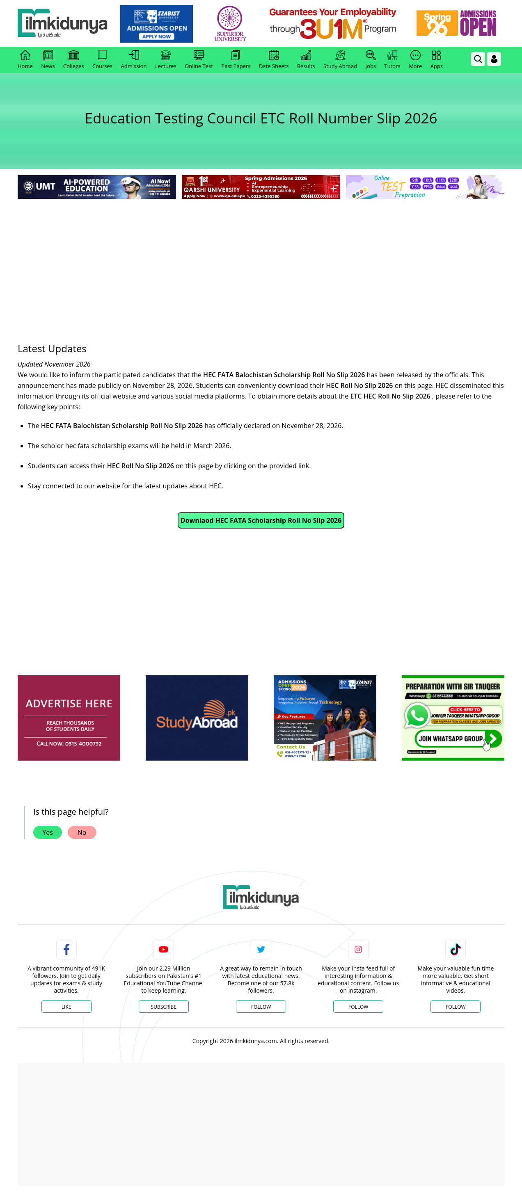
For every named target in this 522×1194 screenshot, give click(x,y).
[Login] (494, 59)
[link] (157, 24)
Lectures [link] (165, 60)
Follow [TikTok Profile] (455, 1006)
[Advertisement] (261, 262)
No (82, 832)
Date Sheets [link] (274, 60)
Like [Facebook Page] (66, 1006)
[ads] (69, 718)
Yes (47, 832)
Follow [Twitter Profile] (261, 1006)
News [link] (48, 60)
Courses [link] (102, 60)
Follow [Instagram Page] (358, 1006)
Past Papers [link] (235, 60)
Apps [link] (436, 60)
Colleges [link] (73, 60)
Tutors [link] (393, 60)
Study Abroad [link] (340, 60)
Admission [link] (134, 60)
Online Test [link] (199, 60)
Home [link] (25, 60)
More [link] (415, 60)
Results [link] (306, 60)
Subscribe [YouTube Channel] (163, 1006)
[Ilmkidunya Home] (63, 24)
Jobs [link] (371, 60)
